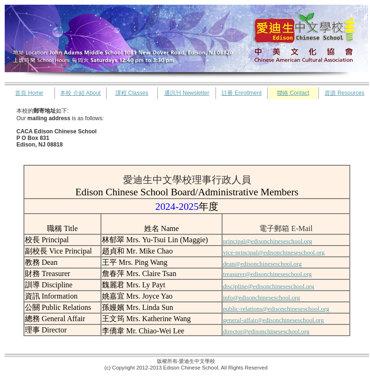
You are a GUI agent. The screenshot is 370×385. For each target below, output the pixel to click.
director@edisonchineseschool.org (266, 331)
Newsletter (186, 93)
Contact (293, 93)
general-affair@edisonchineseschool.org (273, 319)
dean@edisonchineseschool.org (262, 263)
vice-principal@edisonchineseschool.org (274, 252)
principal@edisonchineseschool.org (267, 241)
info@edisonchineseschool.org (261, 297)
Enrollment (242, 93)
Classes (132, 93)
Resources (344, 93)
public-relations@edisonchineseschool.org (276, 308)
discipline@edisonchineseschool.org (269, 286)
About (80, 93)
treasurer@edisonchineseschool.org (267, 273)
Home (29, 93)
